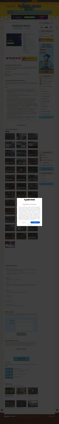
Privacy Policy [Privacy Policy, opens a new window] (31, 219)
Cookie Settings (26, 219)
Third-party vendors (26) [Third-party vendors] (28, 212)
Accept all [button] (35, 222)
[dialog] (29, 212)
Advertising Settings (25, 218)
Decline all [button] (24, 222)
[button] (29, 224)
